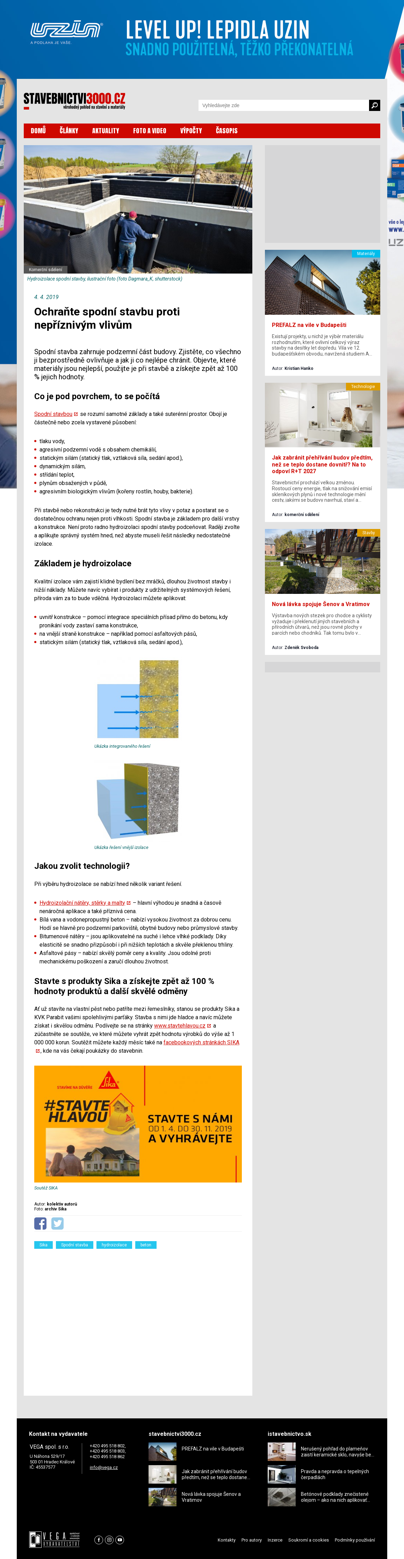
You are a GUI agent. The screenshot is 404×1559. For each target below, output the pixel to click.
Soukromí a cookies (308, 1540)
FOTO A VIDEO (149, 130)
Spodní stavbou (53, 414)
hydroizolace (114, 1245)
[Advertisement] (138, 1318)
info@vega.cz (104, 1467)
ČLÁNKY (69, 130)
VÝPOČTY (191, 130)
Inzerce (275, 1540)
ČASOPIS (227, 130)
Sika (43, 1245)
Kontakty (227, 1540)
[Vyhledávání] (284, 105)
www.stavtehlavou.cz (179, 1025)
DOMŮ (38, 130)
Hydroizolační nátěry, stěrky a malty (82, 903)
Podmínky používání (355, 1540)
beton (145, 1245)
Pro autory (251, 1540)
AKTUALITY (105, 130)
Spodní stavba (74, 1245)
